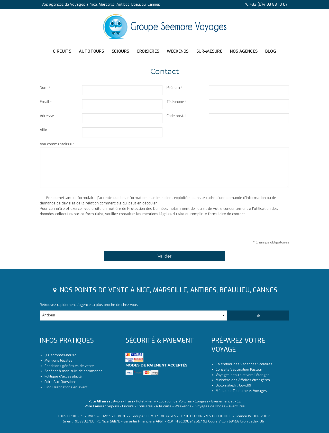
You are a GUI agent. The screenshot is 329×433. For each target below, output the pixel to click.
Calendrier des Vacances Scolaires (244, 364)
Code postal (177, 116)
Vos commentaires (56, 144)
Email (44, 101)
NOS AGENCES (244, 51)
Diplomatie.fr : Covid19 (233, 385)
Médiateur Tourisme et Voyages (241, 391)
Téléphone (175, 101)
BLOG (270, 51)
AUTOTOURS (91, 51)
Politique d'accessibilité (63, 376)
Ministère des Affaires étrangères (243, 380)
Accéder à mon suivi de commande (73, 371)
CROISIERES (148, 51)
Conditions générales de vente (69, 366)
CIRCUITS (62, 51)
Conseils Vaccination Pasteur (239, 369)
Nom (44, 87)
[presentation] (79, 230)
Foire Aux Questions (60, 382)
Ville (43, 130)
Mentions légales (58, 360)
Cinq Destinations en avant (65, 387)
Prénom (173, 87)
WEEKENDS (178, 51)
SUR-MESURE (209, 51)
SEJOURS (120, 51)
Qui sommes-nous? (60, 355)
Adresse (47, 116)
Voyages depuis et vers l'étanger (242, 375)
